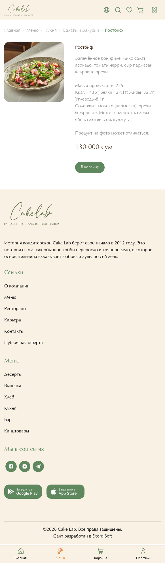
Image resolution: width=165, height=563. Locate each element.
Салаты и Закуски (81, 30)
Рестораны (15, 309)
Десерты (13, 375)
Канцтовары (16, 432)
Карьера (12, 321)
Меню (32, 30)
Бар (8, 420)
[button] (106, 10)
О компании (16, 287)
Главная (12, 30)
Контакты (14, 332)
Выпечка (12, 386)
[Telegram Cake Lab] (38, 467)
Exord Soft (102, 537)
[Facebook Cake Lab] (11, 467)
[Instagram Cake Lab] (24, 467)
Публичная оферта (23, 343)
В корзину (90, 167)
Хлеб (9, 398)
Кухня (51, 30)
